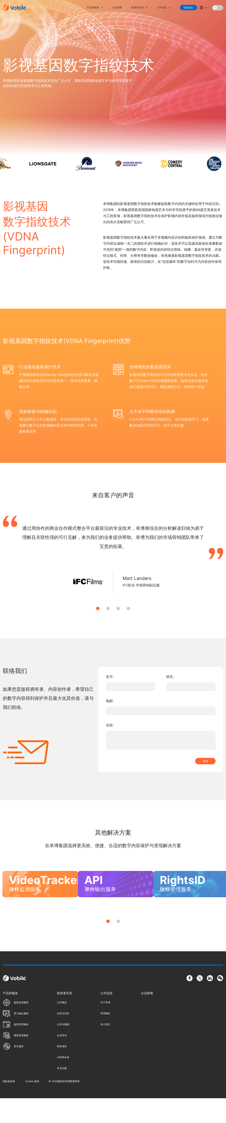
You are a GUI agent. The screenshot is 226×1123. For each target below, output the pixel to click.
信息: (110, 725)
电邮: (110, 701)
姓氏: (170, 677)
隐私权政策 (9, 1105)
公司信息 (162, 7)
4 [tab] (128, 608)
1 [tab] (97, 608)
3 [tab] (118, 608)
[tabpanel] (113, 558)
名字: (110, 677)
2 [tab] (108, 608)
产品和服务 (93, 7)
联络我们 (188, 7)
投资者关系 (137, 7)
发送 (205, 761)
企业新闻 (117, 7)
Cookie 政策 (32, 1105)
